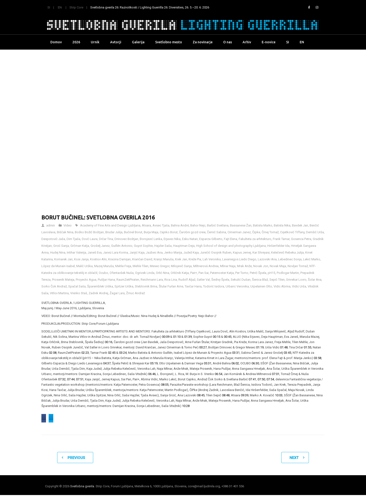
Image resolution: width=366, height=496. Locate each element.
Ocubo (103, 273)
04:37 (107, 363)
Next (294, 459)
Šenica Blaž (260, 279)
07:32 (62, 379)
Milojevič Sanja (181, 266)
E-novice (268, 42)
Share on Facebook (60, 418)
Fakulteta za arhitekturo (255, 239)
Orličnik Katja (180, 273)
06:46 (152, 374)
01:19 (260, 347)
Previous (76, 459)
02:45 (111, 352)
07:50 (261, 379)
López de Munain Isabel (58, 266)
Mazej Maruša (104, 266)
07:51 (80, 379)
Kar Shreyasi (261, 252)
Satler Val (203, 279)
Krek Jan (181, 259)
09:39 (244, 395)
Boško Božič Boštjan (89, 232)
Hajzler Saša (163, 246)
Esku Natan (190, 239)
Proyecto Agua (86, 279)
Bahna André (180, 225)
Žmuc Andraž (135, 293)
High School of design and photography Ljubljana (231, 246)
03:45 (287, 352)
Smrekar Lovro (296, 279)
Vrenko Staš (78, 293)
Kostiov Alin (98, 259)
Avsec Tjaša (160, 225)
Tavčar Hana (193, 286)
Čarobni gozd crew (192, 232)
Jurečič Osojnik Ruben (215, 252)
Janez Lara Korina (115, 252)
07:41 (252, 379)
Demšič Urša (315, 232)
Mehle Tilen (140, 266)
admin (50, 225)
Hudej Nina (57, 252)
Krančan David (142, 259)
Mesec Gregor (159, 266)
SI (48, 7)
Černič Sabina (216, 232)
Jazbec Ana (154, 252)
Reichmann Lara (152, 279)
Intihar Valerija (76, 252)
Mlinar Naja (228, 266)
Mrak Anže (244, 266)
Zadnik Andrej (98, 293)
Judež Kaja (191, 252)
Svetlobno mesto (168, 42)
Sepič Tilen (277, 279)
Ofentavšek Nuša (122, 273)
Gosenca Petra (301, 239)
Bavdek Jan (300, 225)
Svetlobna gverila (82, 487)
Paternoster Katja (222, 273)
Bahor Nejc (198, 225)
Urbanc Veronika (237, 286)
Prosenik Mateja (63, 279)
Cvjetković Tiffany (292, 232)
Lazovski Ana (267, 259)
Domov (56, 42)
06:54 (218, 374)
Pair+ (193, 273)
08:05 (164, 384)
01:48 (284, 347)
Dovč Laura (90, 239)
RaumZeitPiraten (127, 279)
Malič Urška (84, 266)
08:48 (225, 395)
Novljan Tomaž (298, 266)
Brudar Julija (113, 232)
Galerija (138, 42)
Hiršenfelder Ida (278, 246)
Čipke (256, 232)
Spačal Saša (77, 286)
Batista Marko (262, 225)
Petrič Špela (258, 273)
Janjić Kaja (137, 252)
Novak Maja (278, 266)
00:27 (203, 347)
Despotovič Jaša (53, 239)
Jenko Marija (173, 252)
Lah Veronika (212, 259)
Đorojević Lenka (151, 239)
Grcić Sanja (61, 246)
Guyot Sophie (143, 246)
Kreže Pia (195, 259)
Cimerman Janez (239, 232)
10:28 (186, 406)
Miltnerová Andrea (206, 266)
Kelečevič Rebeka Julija (287, 252)
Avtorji (115, 42)
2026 (76, 42)
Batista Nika (282, 225)
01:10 (177, 336)
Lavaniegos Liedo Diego (239, 259)
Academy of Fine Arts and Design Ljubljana (110, 225)
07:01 (275, 374)
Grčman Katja (79, 246)
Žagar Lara (117, 293)
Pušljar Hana (106, 279)
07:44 (71, 379)
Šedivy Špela (220, 279)
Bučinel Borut (133, 232)
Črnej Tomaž (270, 232)
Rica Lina (170, 279)
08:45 (201, 395)
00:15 (216, 336)
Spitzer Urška (123, 286)
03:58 (317, 358)
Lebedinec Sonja (290, 259)
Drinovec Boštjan (126, 239)
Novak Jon (260, 266)
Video (67, 225)
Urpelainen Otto (261, 286)
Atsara (146, 225)
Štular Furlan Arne (171, 286)
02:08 (52, 352)
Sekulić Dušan (241, 279)
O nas (227, 42)
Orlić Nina (162, 273)
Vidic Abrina (282, 286)
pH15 (271, 273)
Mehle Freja (123, 266)
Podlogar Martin (288, 273)
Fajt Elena (230, 239)
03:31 (236, 352)
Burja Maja (151, 232)
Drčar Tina (106, 239)
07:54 (270, 379)
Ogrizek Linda (144, 273)
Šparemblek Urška (100, 286)
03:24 (123, 352)
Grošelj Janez (100, 246)
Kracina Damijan (119, 259)
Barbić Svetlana (218, 225)
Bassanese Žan (241, 225)
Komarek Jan (63, 259)
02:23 (85, 352)
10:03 (278, 395)
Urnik (95, 42)
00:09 (165, 336)
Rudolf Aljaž (186, 279)
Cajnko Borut (169, 232)
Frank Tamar (281, 239)
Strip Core (76, 7)
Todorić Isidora (213, 286)
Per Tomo (241, 273)
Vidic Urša (299, 286)
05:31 (207, 363)
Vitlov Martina (59, 293)
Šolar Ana (314, 279)
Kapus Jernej (242, 252)
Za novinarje (203, 42)
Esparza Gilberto (210, 239)
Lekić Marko (311, 259)
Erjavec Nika (172, 239)
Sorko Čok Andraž (54, 286)
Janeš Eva (95, 252)
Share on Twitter (99, 418)
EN (60, 7)
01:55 (307, 347)
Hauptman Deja (184, 246)
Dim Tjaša (73, 239)
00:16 (108, 342)
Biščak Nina (65, 232)
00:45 (227, 336)
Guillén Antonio (121, 246)
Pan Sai (203, 273)
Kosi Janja (81, 259)
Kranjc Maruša (164, 259)
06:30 (255, 363)
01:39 (188, 336)
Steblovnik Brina (146, 286)
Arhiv (247, 42)
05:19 (154, 363)
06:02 (235, 363)
